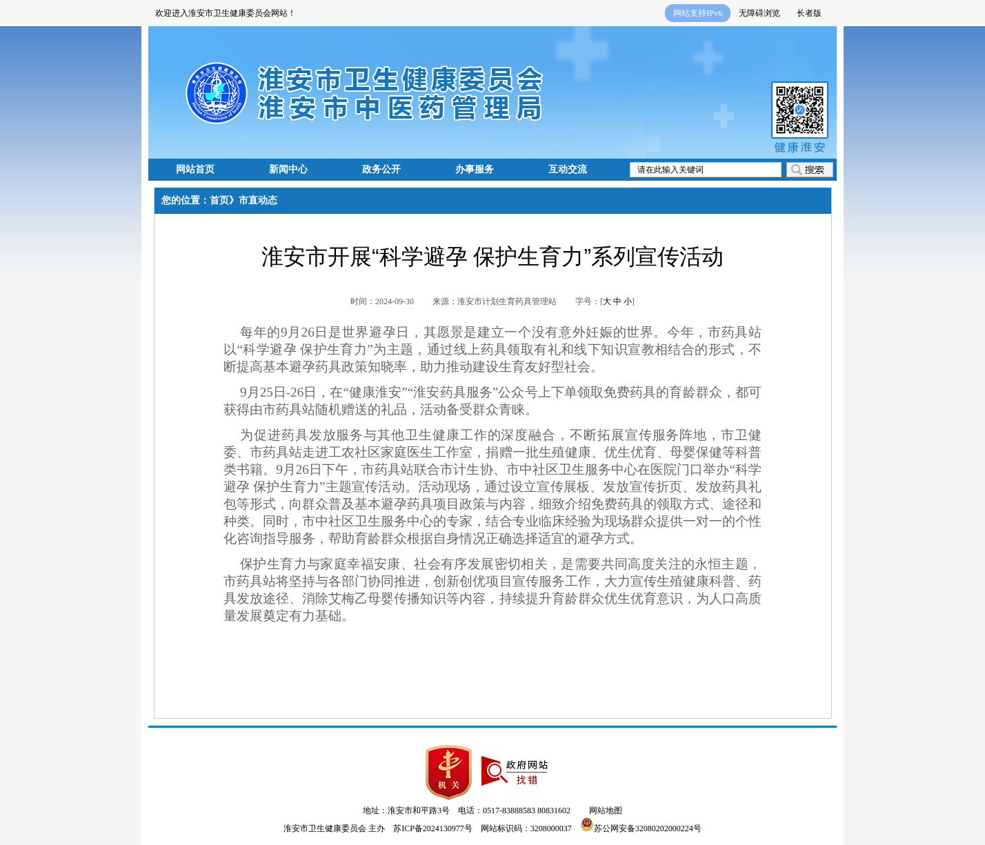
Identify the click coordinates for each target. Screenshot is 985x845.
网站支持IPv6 (697, 13)
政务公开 (381, 169)
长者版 (809, 13)
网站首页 (195, 169)
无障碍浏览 (759, 13)
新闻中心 (288, 169)
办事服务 (474, 169)
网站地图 (605, 810)
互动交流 (567, 169)
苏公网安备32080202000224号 (641, 828)
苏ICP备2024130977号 (432, 828)
